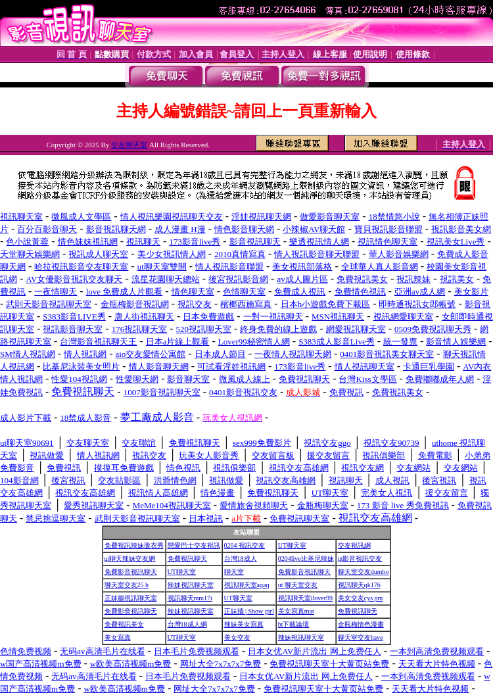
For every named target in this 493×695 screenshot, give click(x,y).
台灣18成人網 (187, 624)
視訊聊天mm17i (190, 598)
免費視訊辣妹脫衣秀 (134, 545)
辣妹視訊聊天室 (191, 584)
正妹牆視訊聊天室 (131, 598)
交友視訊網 (354, 545)
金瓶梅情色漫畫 (361, 624)
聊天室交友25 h (127, 584)
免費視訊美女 (124, 624)
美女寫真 (118, 637)
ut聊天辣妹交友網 (130, 558)
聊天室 (234, 571)
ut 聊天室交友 (297, 584)
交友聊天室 (129, 145)
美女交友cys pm (360, 598)
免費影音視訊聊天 (131, 571)
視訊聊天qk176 (359, 584)
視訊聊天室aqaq (247, 584)
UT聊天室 (292, 545)
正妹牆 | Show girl (249, 611)
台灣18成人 (240, 558)
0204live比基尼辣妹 (306, 558)
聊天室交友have (360, 637)
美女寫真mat (296, 611)
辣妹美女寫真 (244, 624)
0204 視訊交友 (245, 545)
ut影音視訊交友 (360, 558)
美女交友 (237, 637)
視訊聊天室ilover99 (305, 598)
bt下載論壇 (294, 624)
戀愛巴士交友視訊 (194, 545)
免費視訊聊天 (187, 558)
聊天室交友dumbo (363, 571)
